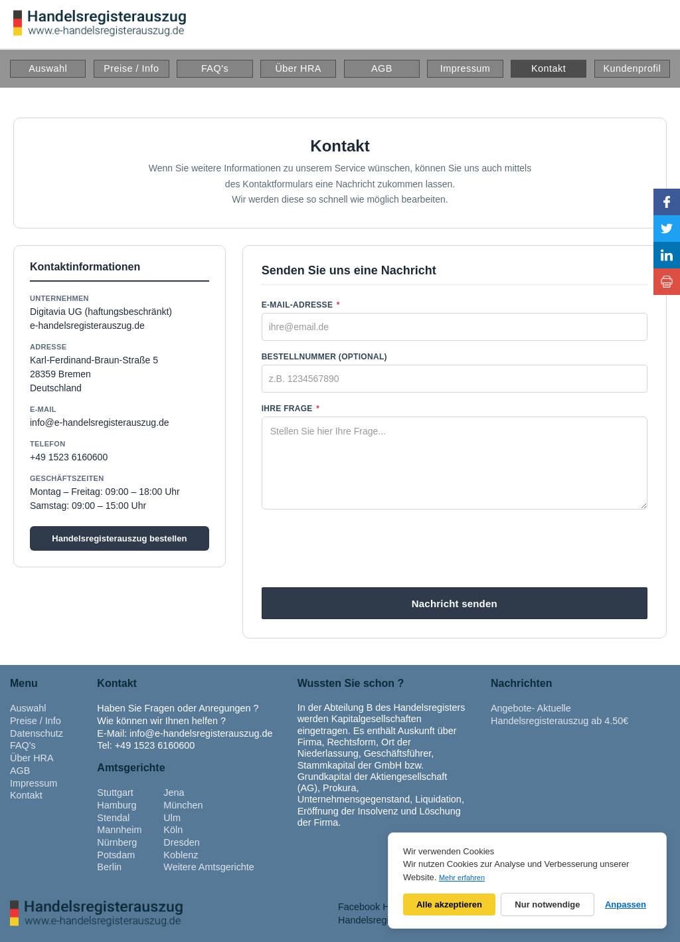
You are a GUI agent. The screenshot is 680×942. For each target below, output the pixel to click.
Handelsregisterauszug (387, 920)
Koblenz (180, 855)
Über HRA (298, 68)
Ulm (172, 817)
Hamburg (116, 805)
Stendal (113, 817)
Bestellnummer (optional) (324, 357)
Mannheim (119, 829)
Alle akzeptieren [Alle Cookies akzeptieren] (449, 904)
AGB (381, 68)
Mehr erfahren (462, 878)
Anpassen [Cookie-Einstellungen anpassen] (625, 904)
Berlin (109, 867)
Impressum (465, 68)
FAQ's (214, 68)
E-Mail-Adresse (301, 305)
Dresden (181, 842)
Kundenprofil (632, 68)
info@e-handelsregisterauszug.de (99, 422)
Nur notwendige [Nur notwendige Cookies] (547, 904)
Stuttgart (115, 792)
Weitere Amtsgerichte (208, 867)
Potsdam (116, 855)
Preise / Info (131, 68)
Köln (173, 829)
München (183, 805)
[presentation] (454, 549)
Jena (173, 792)
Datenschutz (36, 733)
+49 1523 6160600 (69, 457)
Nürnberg (117, 842)
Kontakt (548, 68)
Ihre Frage (291, 409)
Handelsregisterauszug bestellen (119, 538)
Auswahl (48, 68)
